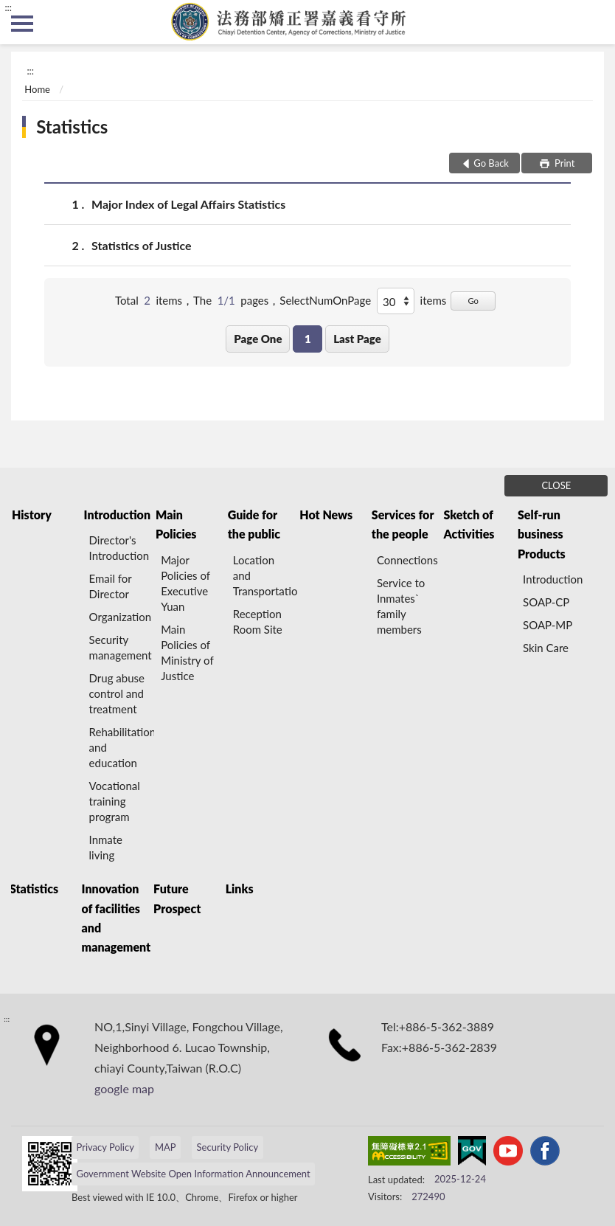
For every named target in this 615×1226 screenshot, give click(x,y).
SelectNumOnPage (325, 300)
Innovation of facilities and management (116, 918)
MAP (165, 1147)
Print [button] (563, 163)
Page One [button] (258, 338)
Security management (120, 647)
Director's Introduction (119, 547)
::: (8, 7)
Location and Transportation (265, 575)
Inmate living (105, 847)
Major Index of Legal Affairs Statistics (188, 203)
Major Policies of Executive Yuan (185, 583)
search (593, 22)
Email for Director (110, 586)
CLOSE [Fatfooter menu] (556, 485)
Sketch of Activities (468, 524)
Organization (120, 616)
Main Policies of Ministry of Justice (187, 652)
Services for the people (403, 524)
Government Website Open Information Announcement (193, 1174)
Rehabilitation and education (121, 747)
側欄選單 (22, 23)
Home (37, 89)
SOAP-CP (546, 602)
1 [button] (308, 338)
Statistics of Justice (141, 245)
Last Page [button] (357, 338)
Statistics (72, 126)
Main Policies (176, 524)
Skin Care (546, 647)
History (32, 515)
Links (240, 889)
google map (124, 1088)
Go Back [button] (491, 163)
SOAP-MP (547, 624)
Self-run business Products (542, 534)
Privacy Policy (104, 1147)
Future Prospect (177, 898)
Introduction (117, 515)
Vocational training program (114, 801)
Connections (407, 560)
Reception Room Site (257, 621)
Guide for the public (254, 524)
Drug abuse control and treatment (117, 693)
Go (473, 300)
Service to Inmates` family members (401, 606)
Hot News (325, 515)
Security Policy (228, 1147)
